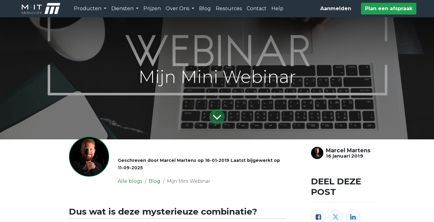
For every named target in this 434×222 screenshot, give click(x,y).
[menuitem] (152, 8)
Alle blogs (130, 181)
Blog (154, 181)
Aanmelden (335, 8)
